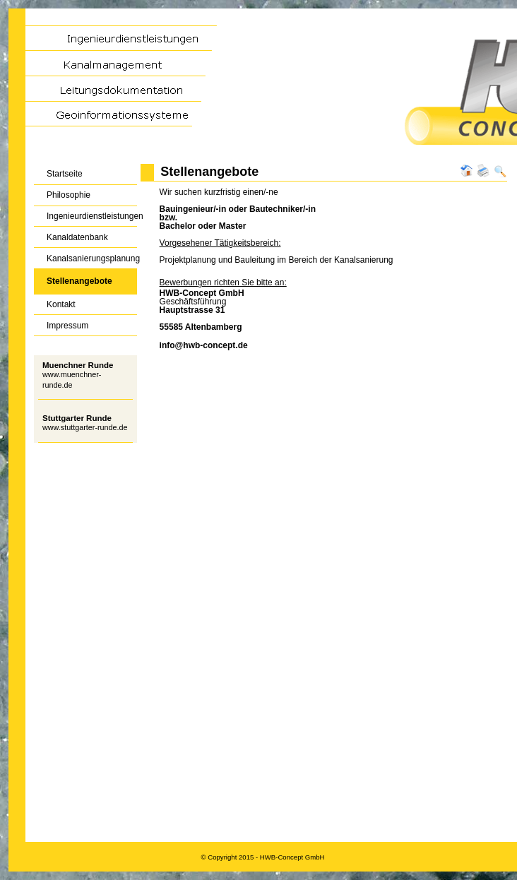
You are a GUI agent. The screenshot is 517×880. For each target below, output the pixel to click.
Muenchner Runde (77, 365)
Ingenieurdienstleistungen (85, 213)
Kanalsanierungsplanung (85, 255)
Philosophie (62, 192)
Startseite (58, 171)
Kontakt (55, 302)
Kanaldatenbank (71, 234)
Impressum (61, 322)
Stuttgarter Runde (77, 418)
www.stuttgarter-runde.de (85, 427)
